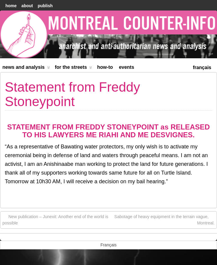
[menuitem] (202, 67)
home (11, 5)
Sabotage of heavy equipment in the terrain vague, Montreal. (164, 219)
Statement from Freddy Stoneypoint (72, 94)
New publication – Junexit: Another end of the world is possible (55, 219)
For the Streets (73, 68)
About (27, 5)
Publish (45, 5)
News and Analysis (26, 68)
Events (126, 67)
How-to (105, 67)
